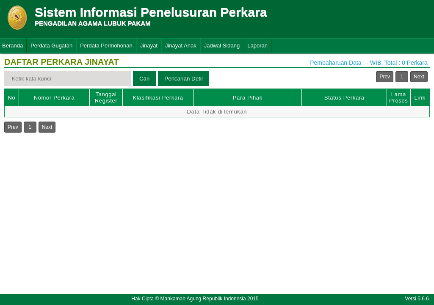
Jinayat (149, 45)
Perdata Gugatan (51, 45)
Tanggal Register (106, 97)
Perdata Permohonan (106, 45)
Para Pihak (248, 97)
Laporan (257, 45)
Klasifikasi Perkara (158, 97)
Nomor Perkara (54, 97)
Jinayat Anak (180, 45)
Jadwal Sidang (222, 45)
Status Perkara (344, 97)
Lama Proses (398, 97)
